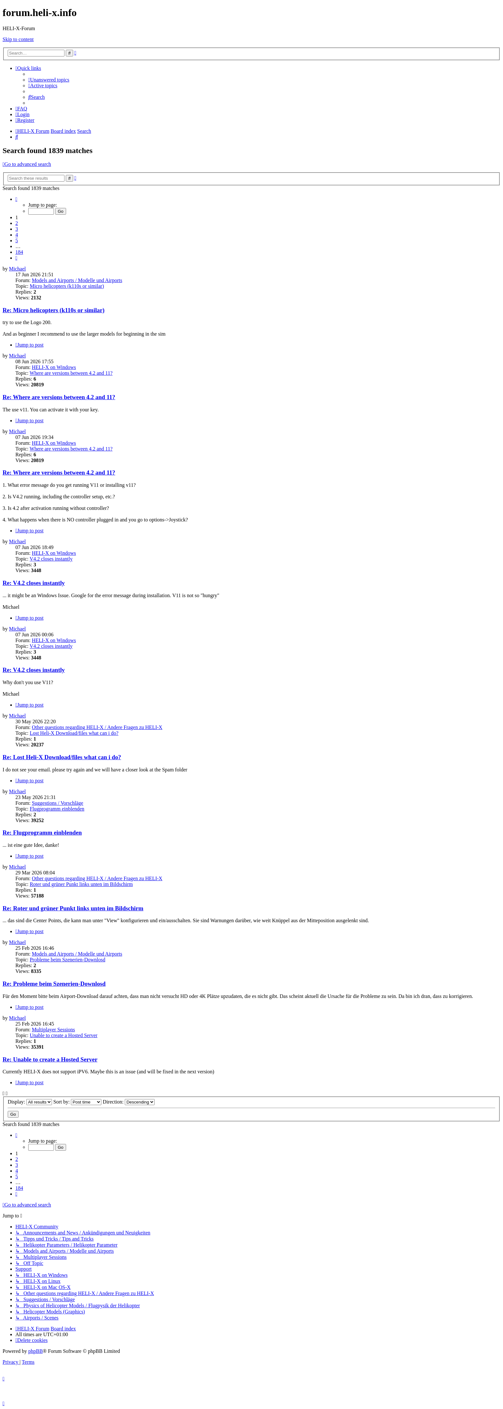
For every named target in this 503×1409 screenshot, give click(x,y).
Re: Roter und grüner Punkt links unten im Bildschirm (73, 908)
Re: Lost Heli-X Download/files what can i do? (62, 757)
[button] (16, 199)
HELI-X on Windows (54, 367)
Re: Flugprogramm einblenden (42, 832)
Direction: (129, 1101)
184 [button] (19, 252)
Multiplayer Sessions (53, 1029)
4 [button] (16, 234)
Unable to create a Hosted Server (64, 1035)
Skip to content (18, 39)
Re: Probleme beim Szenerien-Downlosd (54, 983)
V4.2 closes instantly (51, 559)
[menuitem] (48, 79)
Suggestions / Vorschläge (57, 803)
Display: (30, 1101)
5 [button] (16, 240)
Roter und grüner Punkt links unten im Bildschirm (81, 884)
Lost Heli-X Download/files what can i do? (74, 733)
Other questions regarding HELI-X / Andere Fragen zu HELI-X (97, 727)
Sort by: (77, 1101)
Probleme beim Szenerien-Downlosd (68, 959)
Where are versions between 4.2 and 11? (71, 373)
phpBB (35, 1351)
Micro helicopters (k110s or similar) (67, 286)
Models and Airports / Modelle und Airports (77, 280)
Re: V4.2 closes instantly (34, 583)
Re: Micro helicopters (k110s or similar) (54, 310)
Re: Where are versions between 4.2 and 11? (59, 397)
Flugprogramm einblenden (57, 809)
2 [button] (16, 223)
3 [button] (16, 229)
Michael (17, 268)
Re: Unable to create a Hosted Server (50, 1059)
